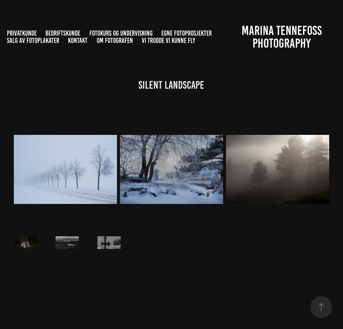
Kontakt (78, 40)
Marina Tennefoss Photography (283, 37)
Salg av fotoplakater (33, 40)
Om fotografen (115, 40)
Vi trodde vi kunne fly (168, 40)
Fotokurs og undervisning (121, 33)
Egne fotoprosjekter (186, 33)
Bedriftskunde (62, 33)
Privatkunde (22, 33)
